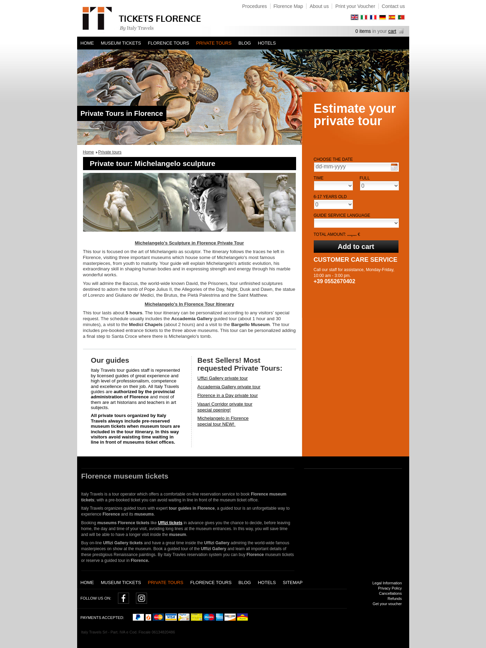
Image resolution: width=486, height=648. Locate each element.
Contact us (393, 6)
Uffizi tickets (170, 522)
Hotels (267, 43)
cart (392, 31)
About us (319, 6)
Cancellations (390, 593)
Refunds (395, 598)
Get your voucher (387, 604)
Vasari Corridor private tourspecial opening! (225, 407)
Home (87, 43)
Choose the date (333, 159)
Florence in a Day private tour (228, 395)
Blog (244, 43)
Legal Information (387, 583)
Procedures (254, 6)
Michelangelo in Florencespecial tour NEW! (223, 421)
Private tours (213, 43)
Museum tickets (121, 43)
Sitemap (292, 582)
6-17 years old (330, 196)
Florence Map (288, 6)
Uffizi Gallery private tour (223, 378)
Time (319, 178)
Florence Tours (168, 43)
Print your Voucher (355, 6)
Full (365, 178)
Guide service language (342, 215)
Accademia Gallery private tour (229, 386)
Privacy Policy (390, 588)
